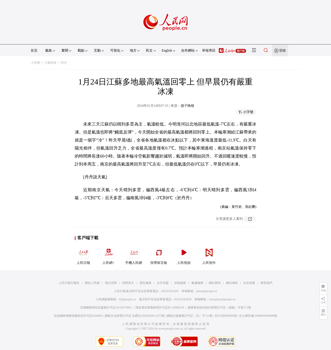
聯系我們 (266, 283)
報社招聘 (111, 283)
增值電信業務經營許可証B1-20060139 (159, 307)
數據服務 (197, 283)
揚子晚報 (187, 105)
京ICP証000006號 (225, 315)
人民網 (35, 62)
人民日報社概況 (69, 283)
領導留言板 (158, 255)
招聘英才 (128, 283)
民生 (64, 62)
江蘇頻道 (50, 62)
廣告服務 (145, 283)
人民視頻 (183, 255)
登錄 (282, 50)
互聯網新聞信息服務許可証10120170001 (106, 307)
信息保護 (249, 283)
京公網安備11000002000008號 (258, 315)
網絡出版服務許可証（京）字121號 (189, 315)
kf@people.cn (127, 299)
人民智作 (209, 255)
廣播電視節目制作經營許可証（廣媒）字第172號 (219, 307)
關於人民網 (92, 283)
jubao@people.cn (206, 291)
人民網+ (108, 255)
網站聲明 (215, 283)
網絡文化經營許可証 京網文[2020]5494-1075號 (135, 315)
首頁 (34, 50)
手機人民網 (133, 255)
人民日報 (83, 255)
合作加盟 (163, 283)
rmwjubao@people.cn (222, 299)
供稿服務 (180, 283)
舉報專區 (209, 50)
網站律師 (232, 283)
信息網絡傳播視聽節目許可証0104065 (78, 315)
